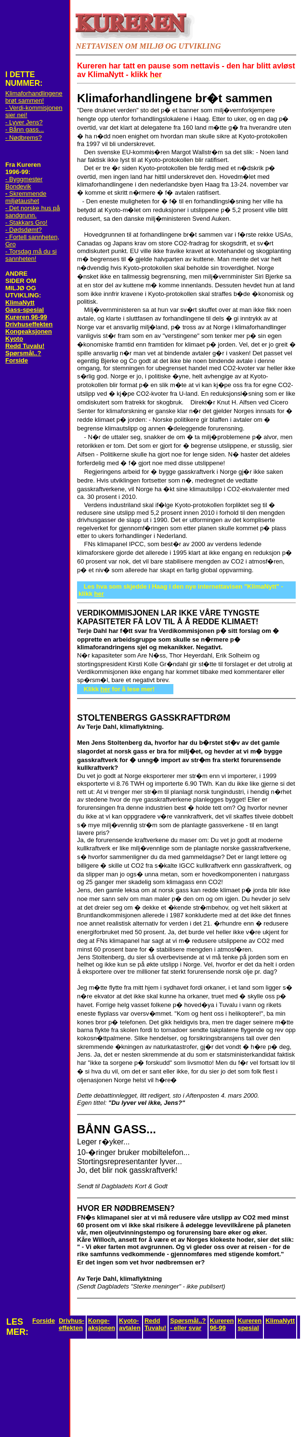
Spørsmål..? (23, 353)
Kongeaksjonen (28, 331)
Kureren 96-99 (26, 317)
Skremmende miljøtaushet (25, 197)
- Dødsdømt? (23, 229)
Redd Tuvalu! (24, 345)
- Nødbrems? (23, 137)
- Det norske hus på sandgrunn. (32, 211)
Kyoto (14, 338)
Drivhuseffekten (28, 324)
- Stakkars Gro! (26, 222)
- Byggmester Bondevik (23, 182)
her (99, 593)
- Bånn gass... (24, 129)
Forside (16, 360)
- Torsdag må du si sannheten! (31, 255)
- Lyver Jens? (24, 122)
